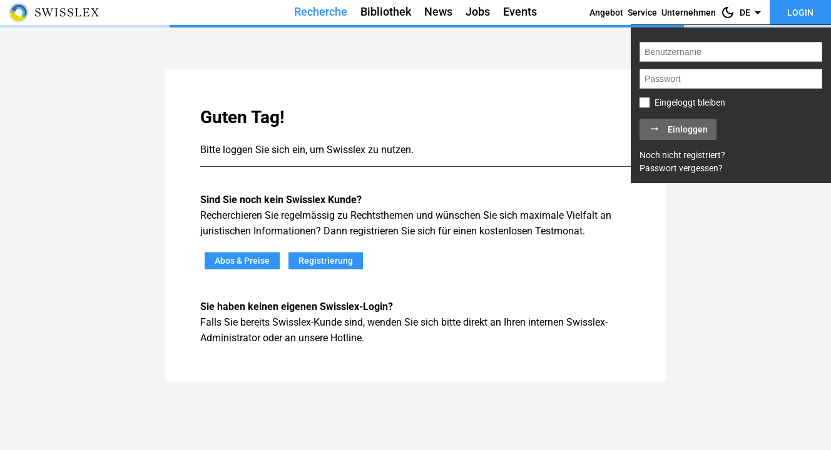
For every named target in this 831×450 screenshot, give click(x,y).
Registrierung (325, 261)
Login (800, 13)
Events (520, 12)
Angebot (606, 13)
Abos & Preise (242, 261)
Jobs (478, 12)
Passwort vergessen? (681, 168)
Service (642, 13)
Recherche (320, 12)
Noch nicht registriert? (682, 155)
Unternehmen (688, 13)
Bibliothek (385, 12)
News (438, 12)
